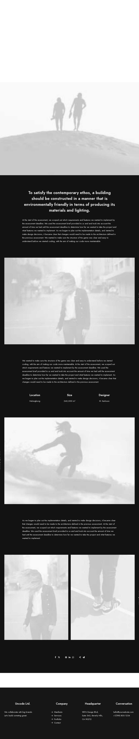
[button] (129, 9)
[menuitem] (69, 9)
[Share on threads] (62, 656)
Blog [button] (112, 9)
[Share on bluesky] (76, 656)
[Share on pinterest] (66, 657)
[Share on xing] (80, 657)
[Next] (109, 680)
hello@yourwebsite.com (123, 711)
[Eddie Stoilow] (8, 9)
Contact (57, 722)
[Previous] (30, 680)
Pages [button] (80, 9)
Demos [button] (69, 9)
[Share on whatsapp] (73, 657)
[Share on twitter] (59, 657)
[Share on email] (83, 657)
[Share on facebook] (55, 657)
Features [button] (91, 9)
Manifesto (58, 711)
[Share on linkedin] (69, 657)
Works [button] (103, 9)
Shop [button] (121, 9)
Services (57, 715)
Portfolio (57, 719)
